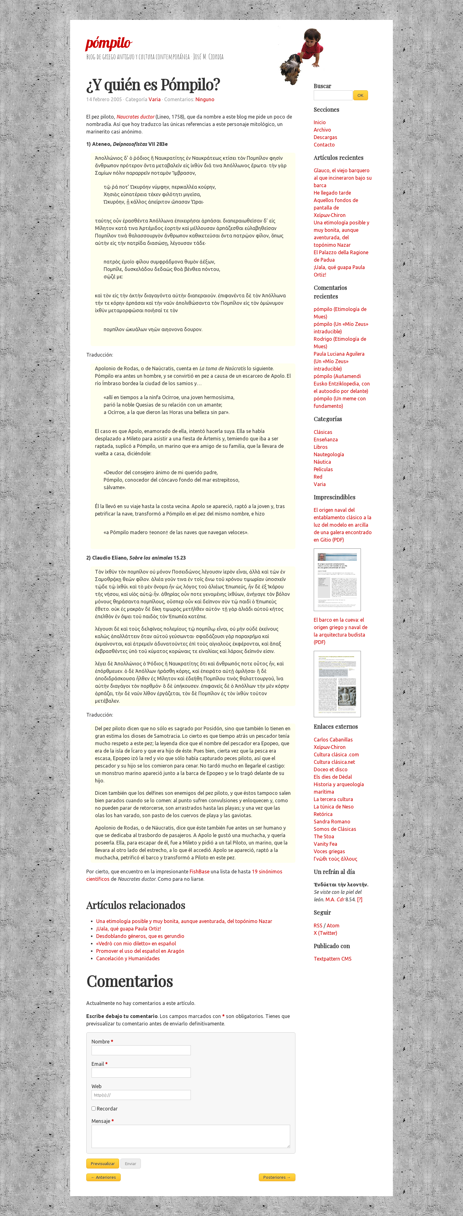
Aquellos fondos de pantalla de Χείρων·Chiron (336, 207)
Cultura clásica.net (334, 762)
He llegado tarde (332, 193)
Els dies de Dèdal (333, 777)
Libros (321, 447)
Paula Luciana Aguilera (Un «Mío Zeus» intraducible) (339, 361)
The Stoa (324, 836)
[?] (359, 899)
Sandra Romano (332, 821)
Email (100, 1064)
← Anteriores (103, 1177)
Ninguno (205, 99)
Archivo (322, 130)
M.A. (335, 899)
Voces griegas (329, 851)
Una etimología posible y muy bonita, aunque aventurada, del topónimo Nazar (184, 921)
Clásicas (323, 432)
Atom (333, 925)
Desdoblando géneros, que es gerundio (140, 936)
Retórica (323, 814)
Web (96, 1086)
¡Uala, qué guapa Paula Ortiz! (128, 928)
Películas (323, 469)
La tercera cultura (333, 799)
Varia (155, 99)
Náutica (322, 462)
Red (318, 477)
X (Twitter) (325, 933)
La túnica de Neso (334, 806)
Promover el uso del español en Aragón (140, 951)
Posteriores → (277, 1177)
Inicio (320, 122)
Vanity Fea (325, 844)
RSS (318, 925)
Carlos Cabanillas (333, 739)
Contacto (324, 144)
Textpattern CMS (333, 959)
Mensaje (103, 1121)
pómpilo (108, 42)
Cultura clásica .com (336, 754)
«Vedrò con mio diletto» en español (136, 943)
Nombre (102, 1041)
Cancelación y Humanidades (128, 958)
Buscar (322, 86)
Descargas (325, 137)
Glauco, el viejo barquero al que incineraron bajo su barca (343, 178)
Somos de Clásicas (335, 829)
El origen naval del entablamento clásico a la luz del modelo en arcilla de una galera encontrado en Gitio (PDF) (343, 525)
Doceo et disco (331, 769)
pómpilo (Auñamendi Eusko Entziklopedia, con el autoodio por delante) (342, 383)
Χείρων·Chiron (330, 747)
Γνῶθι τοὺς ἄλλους (335, 859)
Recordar (107, 1108)
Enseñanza (326, 439)
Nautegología (329, 454)
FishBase (199, 871)
